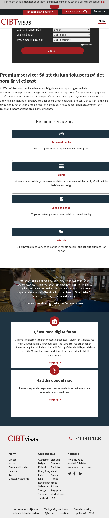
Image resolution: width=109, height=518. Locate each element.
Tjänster (13, 475)
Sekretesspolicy (82, 509)
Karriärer (64, 513)
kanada (54, 475)
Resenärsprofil (74, 11)
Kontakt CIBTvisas (78, 463)
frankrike (55, 467)
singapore (56, 490)
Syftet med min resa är (30, 39)
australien (43, 460)
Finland (42, 467)
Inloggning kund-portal (38, 11)
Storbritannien (58, 494)
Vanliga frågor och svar (56, 509)
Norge (54, 483)
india (40, 475)
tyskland (43, 498)
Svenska (98, 11)
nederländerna (46, 483)
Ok (54, 6)
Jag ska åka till (25, 35)
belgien (42, 463)
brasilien (55, 460)
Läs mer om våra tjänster (26, 509)
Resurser (13, 471)
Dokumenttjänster (18, 467)
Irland (54, 471)
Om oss (13, 460)
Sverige (42, 490)
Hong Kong (44, 471)
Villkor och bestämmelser (26, 513)
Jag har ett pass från (29, 30)
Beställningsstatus (19, 479)
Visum (12, 463)
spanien (42, 494)
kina (40, 479)
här (102, 2)
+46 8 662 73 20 (75, 460)
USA (53, 498)
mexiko (54, 479)
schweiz (55, 486)
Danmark (55, 463)
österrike (43, 486)
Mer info (53, 400)
